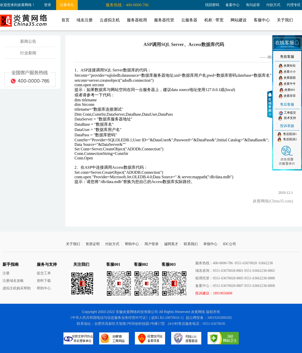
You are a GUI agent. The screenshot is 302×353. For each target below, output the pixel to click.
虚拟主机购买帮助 (17, 288)
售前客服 (287, 57)
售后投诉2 (287, 140)
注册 (6, 273)
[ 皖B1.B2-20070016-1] (166, 318)
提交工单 (44, 273)
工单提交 (287, 113)
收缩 (270, 104)
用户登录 (151, 244)
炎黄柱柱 (287, 66)
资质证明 (93, 244)
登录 (47, 5)
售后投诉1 (287, 134)
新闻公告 (28, 41)
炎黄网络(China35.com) (273, 201)
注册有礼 (67, 5)
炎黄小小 (287, 72)
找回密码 (212, 5)
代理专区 (294, 5)
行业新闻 (28, 53)
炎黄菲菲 (287, 96)
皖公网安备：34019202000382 (209, 318)
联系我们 (191, 244)
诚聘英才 (171, 244)
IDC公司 (229, 244)
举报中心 (210, 244)
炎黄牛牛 (287, 84)
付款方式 (273, 5)
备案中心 (232, 5)
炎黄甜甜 (287, 78)
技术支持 (287, 118)
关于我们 (73, 244)
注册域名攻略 (13, 281)
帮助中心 (132, 244)
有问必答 (253, 5)
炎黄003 (287, 90)
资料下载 (44, 281)
